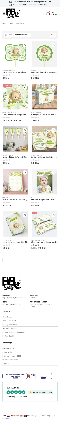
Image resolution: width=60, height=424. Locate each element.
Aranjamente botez (8, 70)
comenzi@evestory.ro (11, 304)
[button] (4, 13)
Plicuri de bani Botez (37, 240)
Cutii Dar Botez (36, 113)
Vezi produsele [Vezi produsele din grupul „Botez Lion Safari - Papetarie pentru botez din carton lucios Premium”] (25, 87)
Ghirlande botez (7, 155)
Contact (5, 363)
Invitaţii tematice (36, 155)
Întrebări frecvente (10, 360)
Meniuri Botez (7, 240)
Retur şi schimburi (9, 324)
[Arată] (53, 35)
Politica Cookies (9, 336)
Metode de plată (9, 348)
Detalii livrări (7, 352)
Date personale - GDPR (11, 356)
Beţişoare (34, 70)
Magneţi (33, 197)
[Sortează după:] (22, 35)
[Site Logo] (13, 13)
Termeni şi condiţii (9, 328)
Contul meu (7, 317)
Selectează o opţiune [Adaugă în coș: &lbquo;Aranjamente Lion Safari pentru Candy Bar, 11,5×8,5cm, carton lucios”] (25, 45)
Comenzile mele (9, 321)
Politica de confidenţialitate (13, 332)
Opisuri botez (6, 197)
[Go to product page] (15, 54)
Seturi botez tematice (9, 113)
